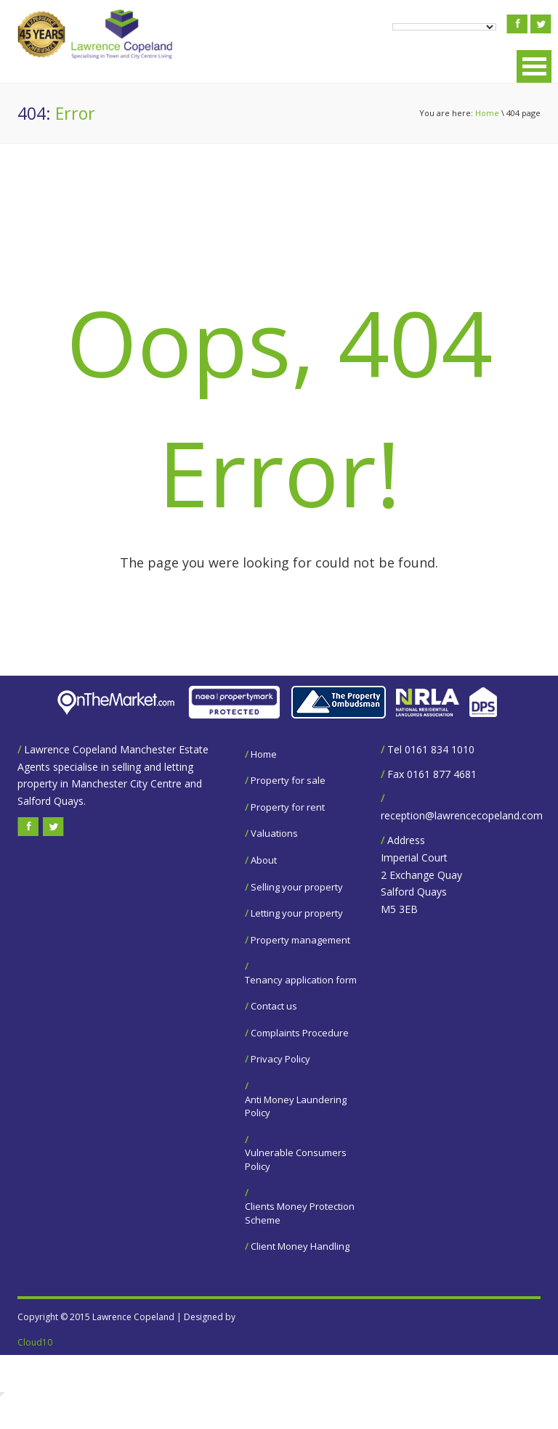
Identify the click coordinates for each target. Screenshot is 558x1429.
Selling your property (297, 886)
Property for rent (288, 807)
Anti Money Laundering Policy (296, 1106)
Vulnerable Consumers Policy (296, 1159)
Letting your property (297, 913)
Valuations (274, 833)
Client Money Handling (300, 1246)
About (264, 860)
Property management (300, 939)
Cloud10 (34, 1342)
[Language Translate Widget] (444, 26)
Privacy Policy (280, 1058)
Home (487, 112)
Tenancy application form (301, 979)
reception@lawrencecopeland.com (462, 815)
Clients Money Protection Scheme (300, 1213)
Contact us (274, 1005)
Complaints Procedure (300, 1032)
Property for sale (288, 780)
